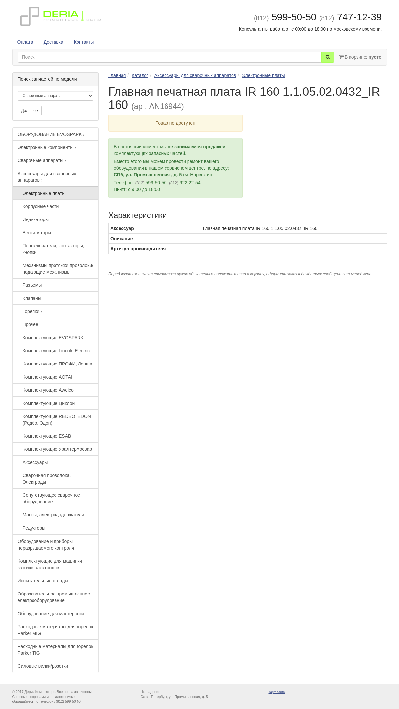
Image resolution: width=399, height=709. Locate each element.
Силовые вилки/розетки (43, 666)
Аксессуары (35, 462)
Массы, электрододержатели (53, 514)
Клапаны (32, 298)
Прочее (30, 324)
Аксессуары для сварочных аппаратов (47, 177)
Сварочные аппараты (42, 160)
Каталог (140, 75)
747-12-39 (350, 16)
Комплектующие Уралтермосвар (57, 449)
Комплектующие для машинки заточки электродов (50, 564)
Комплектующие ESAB (47, 436)
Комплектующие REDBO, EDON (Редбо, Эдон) (57, 420)
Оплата (25, 42)
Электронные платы (44, 193)
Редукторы (34, 528)
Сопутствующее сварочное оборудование (51, 498)
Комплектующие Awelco (48, 390)
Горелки (32, 311)
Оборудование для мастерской (51, 613)
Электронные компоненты (47, 147)
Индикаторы (36, 219)
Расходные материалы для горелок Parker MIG (55, 630)
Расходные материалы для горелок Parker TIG (55, 650)
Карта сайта (277, 692)
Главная (117, 75)
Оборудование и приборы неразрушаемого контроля (46, 545)
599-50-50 (285, 16)
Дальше (29, 110)
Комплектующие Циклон (49, 403)
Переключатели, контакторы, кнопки (53, 249)
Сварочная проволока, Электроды (47, 479)
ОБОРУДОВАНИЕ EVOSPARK (51, 134)
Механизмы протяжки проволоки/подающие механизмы (58, 269)
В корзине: (360, 57)
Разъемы (32, 285)
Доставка (53, 42)
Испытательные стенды (43, 580)
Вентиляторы (37, 232)
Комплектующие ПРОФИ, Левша (57, 363)
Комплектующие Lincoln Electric (56, 350)
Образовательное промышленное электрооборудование (54, 597)
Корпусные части (41, 206)
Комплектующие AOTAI (47, 377)
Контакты (84, 42)
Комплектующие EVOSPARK (53, 337)
